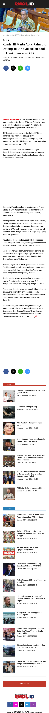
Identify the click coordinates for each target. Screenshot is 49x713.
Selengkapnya (24, 683)
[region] (24, 93)
